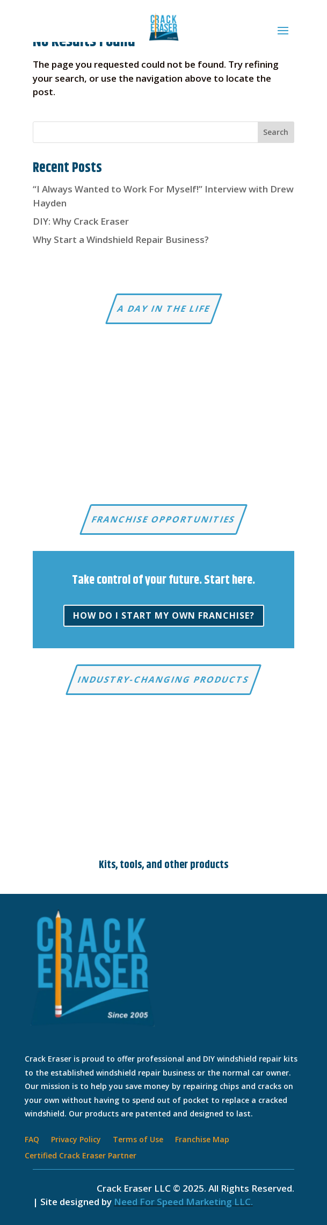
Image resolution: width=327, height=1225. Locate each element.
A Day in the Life (163, 308)
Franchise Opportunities (163, 519)
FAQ (32, 1140)
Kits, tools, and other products (163, 865)
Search (275, 132)
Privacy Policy (76, 1140)
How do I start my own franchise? (164, 615)
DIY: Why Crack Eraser (81, 221)
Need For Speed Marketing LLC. (183, 1201)
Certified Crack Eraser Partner (80, 1156)
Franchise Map (202, 1140)
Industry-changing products (163, 679)
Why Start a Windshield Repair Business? (121, 239)
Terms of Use (138, 1140)
